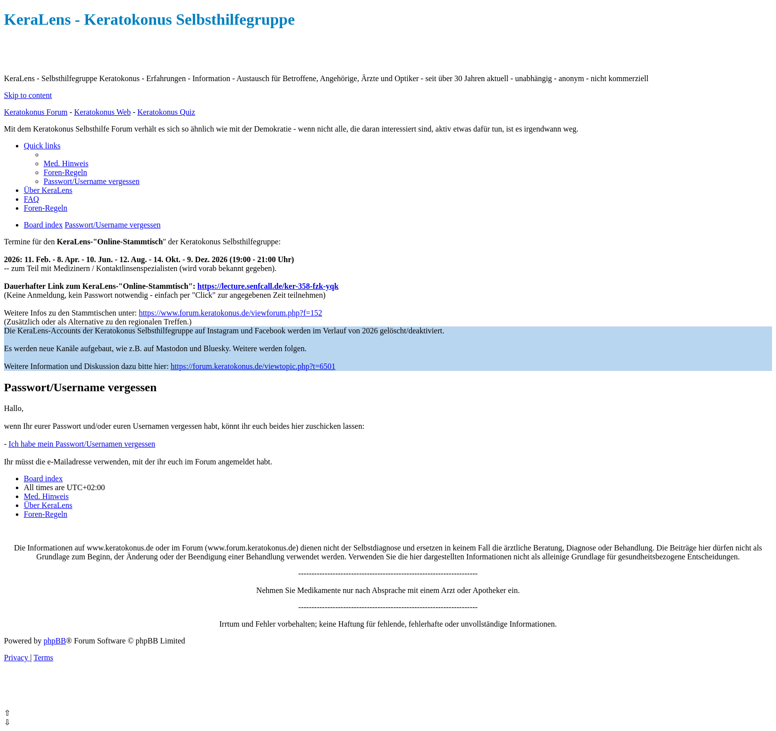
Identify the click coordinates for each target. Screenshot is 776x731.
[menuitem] (66, 163)
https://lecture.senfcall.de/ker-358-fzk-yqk (268, 286)
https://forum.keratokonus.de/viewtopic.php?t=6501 (253, 366)
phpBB (55, 641)
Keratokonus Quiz (166, 112)
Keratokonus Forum (35, 112)
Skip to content (28, 95)
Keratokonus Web (102, 112)
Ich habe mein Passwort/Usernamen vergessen (81, 444)
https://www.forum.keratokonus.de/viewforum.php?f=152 (230, 313)
